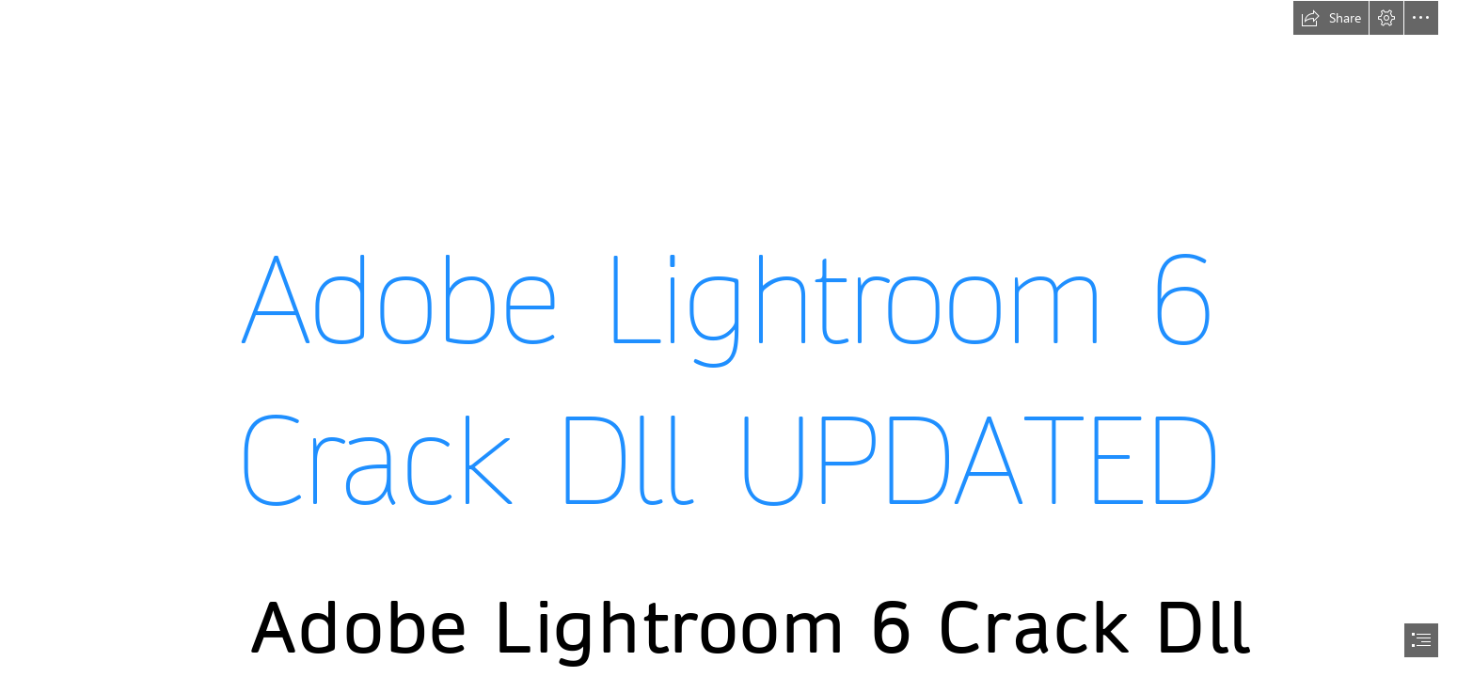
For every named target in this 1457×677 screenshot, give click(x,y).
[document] (728, 338)
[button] (1331, 18)
